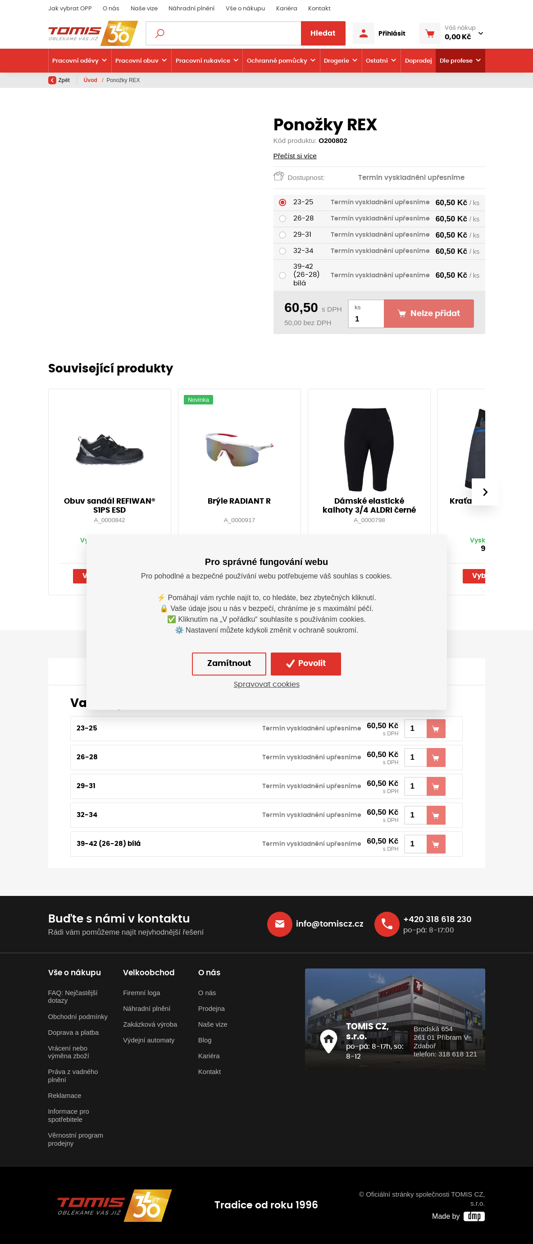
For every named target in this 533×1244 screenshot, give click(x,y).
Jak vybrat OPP (70, 9)
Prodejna (211, 1008)
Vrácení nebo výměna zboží (68, 1052)
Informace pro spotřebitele (68, 1115)
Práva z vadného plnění (73, 1075)
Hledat (323, 33)
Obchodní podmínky (78, 1016)
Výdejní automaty (148, 1040)
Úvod (91, 80)
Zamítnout (229, 664)
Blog (205, 1040)
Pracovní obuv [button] (137, 61)
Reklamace (65, 1095)
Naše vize (144, 9)
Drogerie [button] (336, 61)
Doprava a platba (73, 1032)
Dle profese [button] (456, 61)
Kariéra (286, 9)
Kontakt (319, 9)
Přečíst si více (295, 156)
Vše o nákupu (245, 9)
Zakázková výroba (150, 1024)
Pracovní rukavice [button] (203, 61)
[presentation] (484, 491)
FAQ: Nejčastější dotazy (73, 997)
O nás (111, 9)
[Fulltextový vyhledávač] (246, 33)
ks (358, 307)
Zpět (59, 80)
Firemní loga (141, 992)
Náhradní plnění (191, 9)
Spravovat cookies (267, 684)
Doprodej (418, 61)
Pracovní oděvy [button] (75, 61)
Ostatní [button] (377, 61)
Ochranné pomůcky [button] (277, 61)
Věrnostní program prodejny (76, 1139)
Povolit (306, 663)
